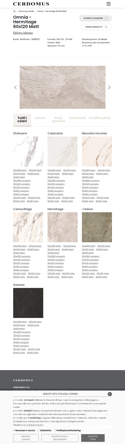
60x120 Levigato (21, 187)
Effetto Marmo (23, 32)
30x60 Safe (33, 201)
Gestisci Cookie (25, 438)
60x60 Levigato (21, 190)
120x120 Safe (19, 197)
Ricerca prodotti (26, 11)
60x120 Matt (19, 173)
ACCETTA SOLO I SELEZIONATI (60, 438)
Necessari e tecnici (25, 430)
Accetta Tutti (93, 438)
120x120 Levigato (21, 183)
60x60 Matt (33, 173)
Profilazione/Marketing (69, 430)
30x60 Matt (19, 177)
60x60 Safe (19, 201)
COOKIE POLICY (35, 425)
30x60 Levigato (21, 194)
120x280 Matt (20, 170)
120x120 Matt (35, 170)
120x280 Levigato (22, 180)
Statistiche (45, 430)
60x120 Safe (34, 197)
